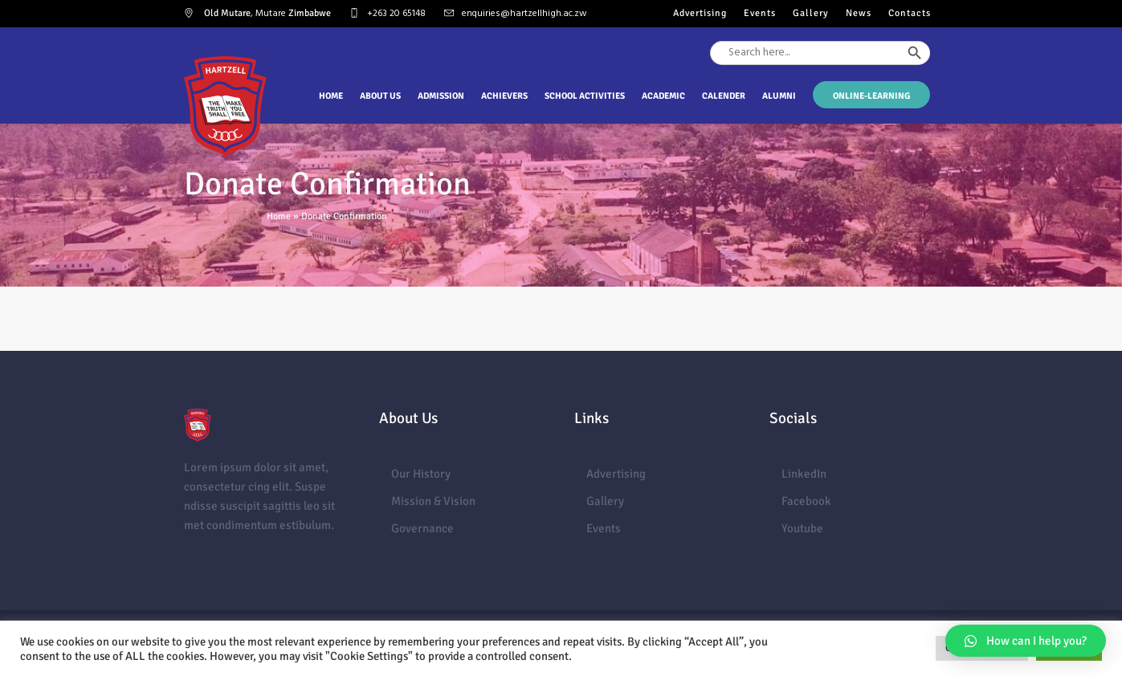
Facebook (806, 501)
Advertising (616, 473)
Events (603, 528)
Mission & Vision (433, 501)
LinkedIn (803, 473)
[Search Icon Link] (931, 82)
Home (279, 216)
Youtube (802, 528)
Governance (422, 528)
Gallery (605, 501)
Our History (421, 473)
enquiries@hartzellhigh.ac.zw (524, 14)
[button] (1025, 641)
